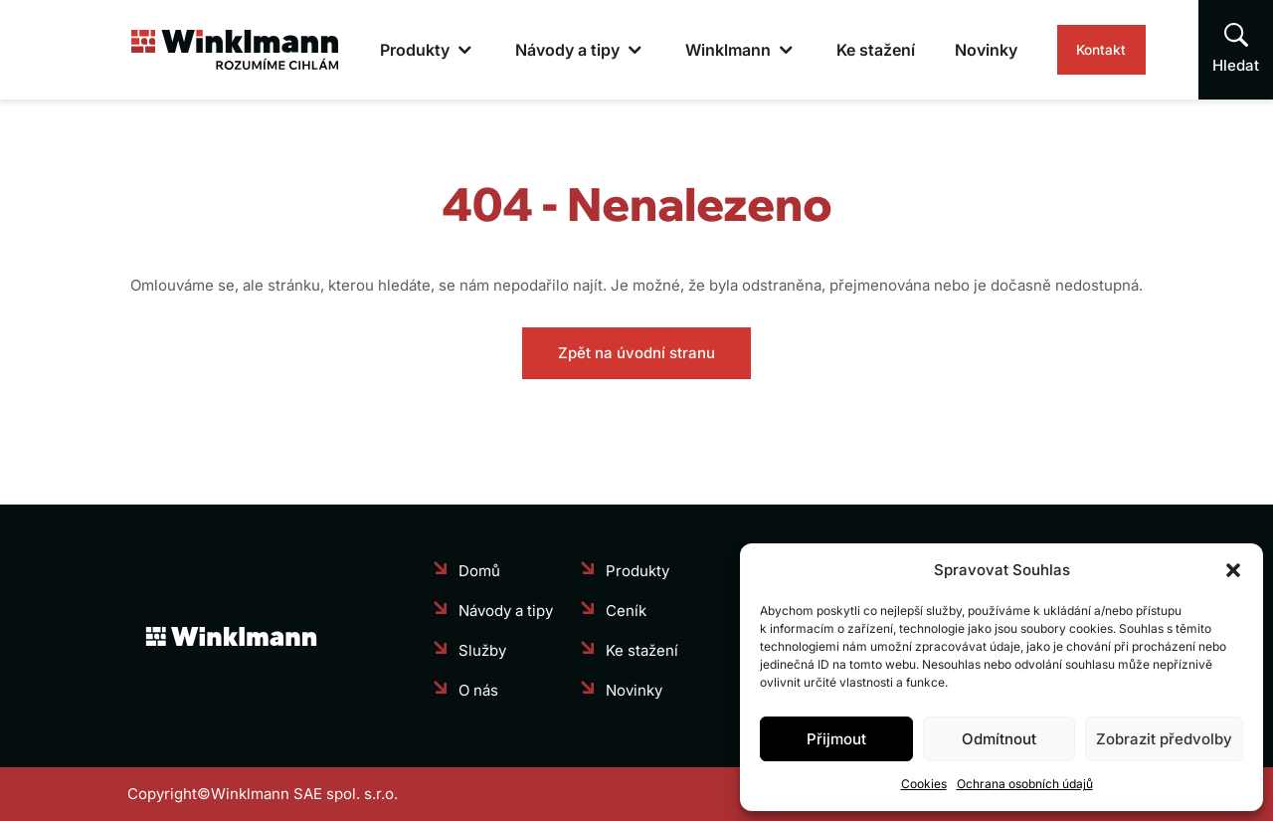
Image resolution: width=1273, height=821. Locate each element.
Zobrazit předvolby (1164, 738)
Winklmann (687, 50)
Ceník (626, 610)
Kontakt (1081, 50)
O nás (478, 690)
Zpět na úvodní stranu (636, 352)
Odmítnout (999, 738)
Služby (482, 650)
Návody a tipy (526, 50)
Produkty (374, 50)
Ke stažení (835, 50)
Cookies (924, 783)
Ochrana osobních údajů (1025, 783)
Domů (479, 570)
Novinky (945, 50)
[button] (1233, 570)
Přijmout (836, 738)
